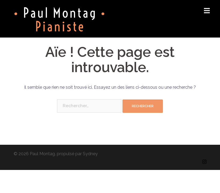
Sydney (90, 153)
